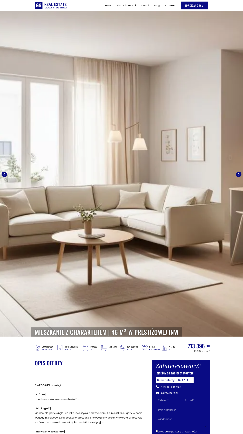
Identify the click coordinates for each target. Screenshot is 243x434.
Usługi (145, 5)
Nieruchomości (126, 5)
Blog (157, 5)
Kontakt (170, 5)
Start (108, 5)
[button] (4, 174)
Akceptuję (177, 431)
